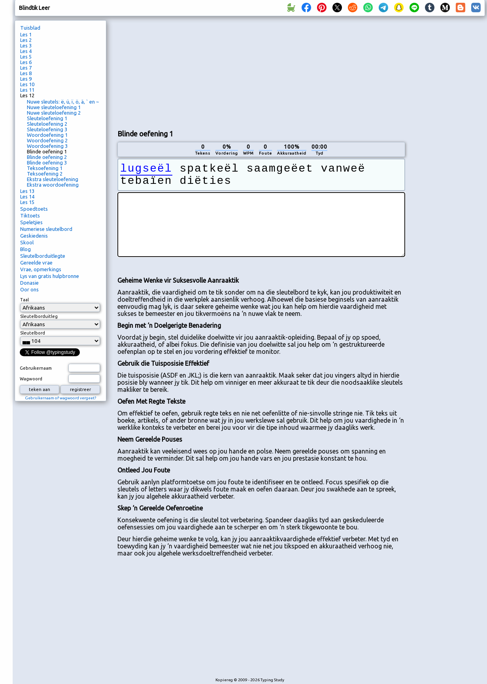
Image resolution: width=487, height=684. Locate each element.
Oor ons (29, 289)
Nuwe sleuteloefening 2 (54, 112)
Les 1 (26, 34)
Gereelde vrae (36, 262)
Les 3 (26, 45)
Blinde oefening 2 (47, 157)
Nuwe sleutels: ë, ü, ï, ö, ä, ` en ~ (63, 101)
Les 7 (26, 67)
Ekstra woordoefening (53, 184)
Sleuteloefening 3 (47, 129)
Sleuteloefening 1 (47, 118)
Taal (24, 299)
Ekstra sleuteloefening (52, 179)
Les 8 (26, 73)
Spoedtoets (34, 209)
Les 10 (27, 84)
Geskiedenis (34, 235)
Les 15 (27, 202)
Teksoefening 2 (44, 173)
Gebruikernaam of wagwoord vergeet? (60, 398)
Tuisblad (30, 27)
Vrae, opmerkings (40, 269)
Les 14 (27, 196)
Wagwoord (31, 378)
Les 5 (26, 56)
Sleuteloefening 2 (47, 124)
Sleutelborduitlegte (42, 256)
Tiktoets (30, 215)
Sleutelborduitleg (39, 316)
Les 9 (26, 78)
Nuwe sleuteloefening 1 (54, 107)
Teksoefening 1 (44, 168)
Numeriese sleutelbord (46, 229)
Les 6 (26, 62)
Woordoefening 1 (47, 135)
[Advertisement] (169, 71)
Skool (27, 242)
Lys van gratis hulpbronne (49, 276)
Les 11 (27, 90)
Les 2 (26, 40)
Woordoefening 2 (47, 140)
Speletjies (31, 222)
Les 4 (26, 51)
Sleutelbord (32, 333)
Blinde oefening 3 (47, 162)
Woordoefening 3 (47, 146)
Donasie (29, 282)
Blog (25, 249)
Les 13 (27, 191)
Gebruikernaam (36, 368)
